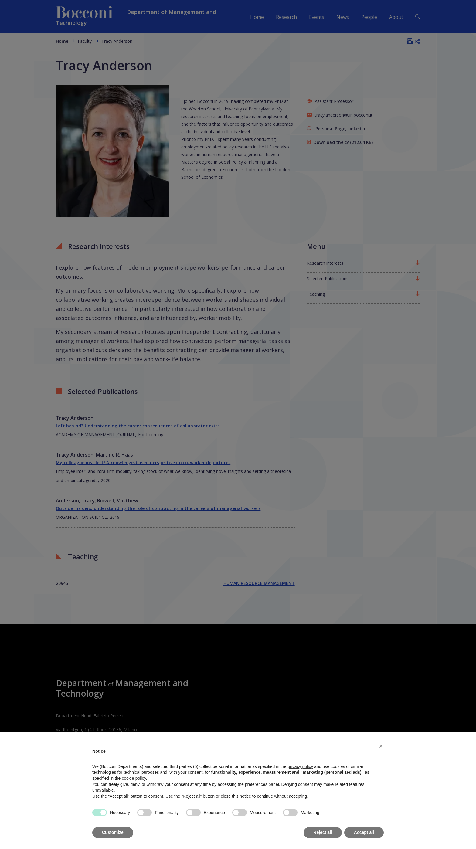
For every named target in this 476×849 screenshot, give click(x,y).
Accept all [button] (364, 832)
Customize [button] (113, 832)
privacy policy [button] (300, 766)
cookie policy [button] (134, 778)
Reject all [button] (322, 832)
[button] (381, 746)
